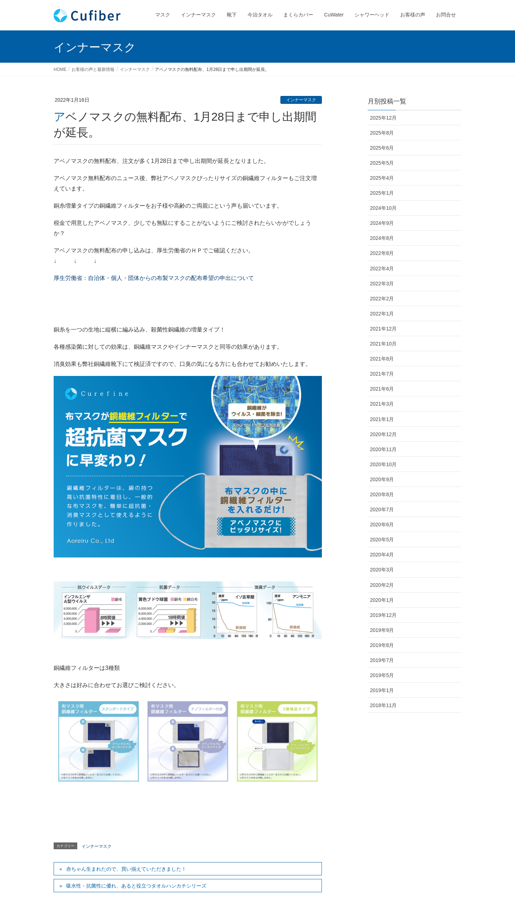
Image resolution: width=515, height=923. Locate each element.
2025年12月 (383, 118)
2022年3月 (382, 283)
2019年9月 (382, 630)
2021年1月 (382, 419)
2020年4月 (382, 554)
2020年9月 (382, 479)
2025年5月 (382, 163)
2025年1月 (382, 193)
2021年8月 (382, 359)
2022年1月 (382, 313)
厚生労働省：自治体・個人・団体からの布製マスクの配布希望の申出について (154, 278)
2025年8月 (382, 133)
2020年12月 (383, 434)
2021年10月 (383, 344)
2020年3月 (382, 569)
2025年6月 (382, 148)
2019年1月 (382, 690)
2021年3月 (382, 404)
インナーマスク (301, 99)
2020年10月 (383, 464)
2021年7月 (382, 374)
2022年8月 (382, 253)
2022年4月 (382, 268)
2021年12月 (383, 329)
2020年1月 (382, 600)
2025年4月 (382, 178)
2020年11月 (383, 449)
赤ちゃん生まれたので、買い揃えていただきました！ (126, 869)
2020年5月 (382, 539)
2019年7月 (382, 660)
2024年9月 (382, 223)
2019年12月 (383, 615)
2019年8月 (382, 645)
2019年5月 (382, 675)
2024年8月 (382, 238)
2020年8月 (382, 494)
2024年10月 (383, 208)
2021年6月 (382, 389)
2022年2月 (382, 298)
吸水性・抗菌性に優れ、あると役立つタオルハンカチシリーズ (136, 886)
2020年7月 (382, 509)
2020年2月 (382, 585)
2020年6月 (382, 524)
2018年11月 (383, 705)
